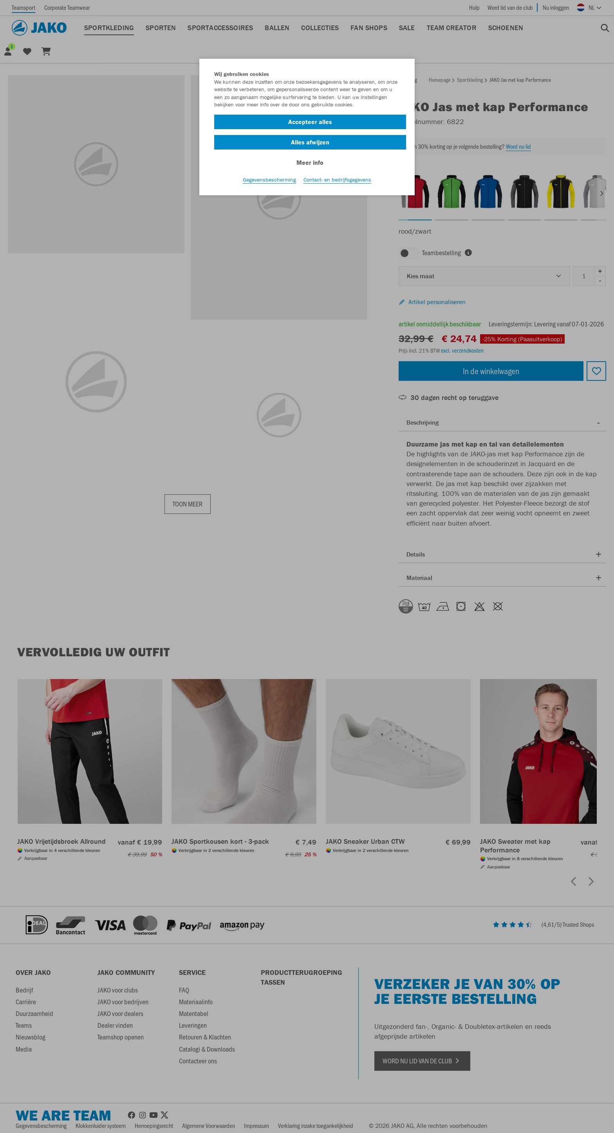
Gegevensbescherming (269, 180)
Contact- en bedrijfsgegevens (337, 180)
